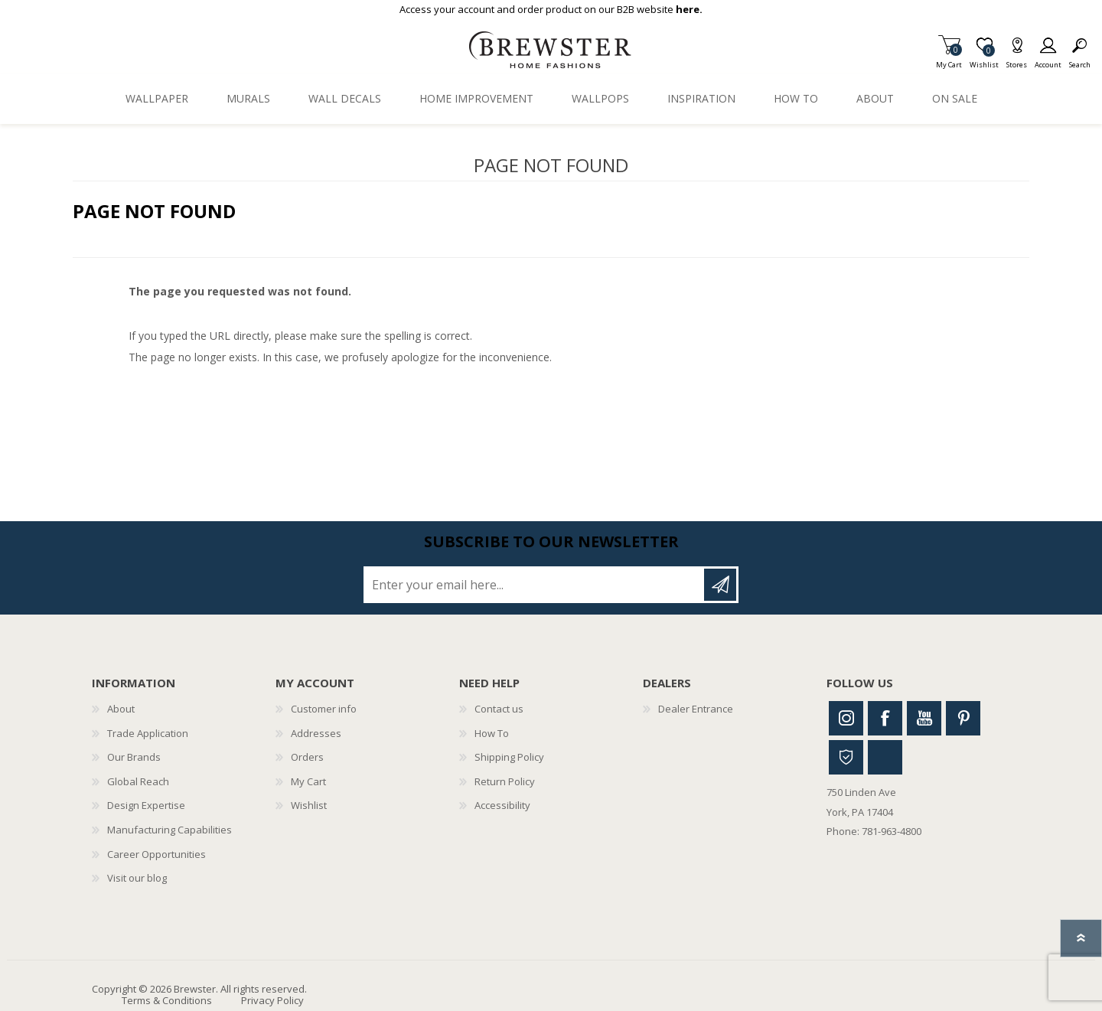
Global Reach (138, 781)
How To (491, 733)
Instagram (846, 718)
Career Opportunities (156, 854)
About (121, 709)
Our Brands (134, 757)
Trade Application (147, 733)
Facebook (885, 718)
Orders (307, 757)
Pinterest (963, 718)
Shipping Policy (509, 757)
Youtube (924, 718)
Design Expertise (146, 805)
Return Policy (504, 781)
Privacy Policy (272, 1000)
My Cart (308, 781)
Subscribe (720, 585)
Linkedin (885, 757)
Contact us (498, 709)
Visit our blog (137, 878)
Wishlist (309, 805)
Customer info (324, 709)
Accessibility (502, 805)
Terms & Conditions (167, 1000)
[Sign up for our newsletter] (535, 585)
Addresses (316, 733)
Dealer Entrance (695, 709)
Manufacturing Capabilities (169, 830)
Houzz (846, 757)
